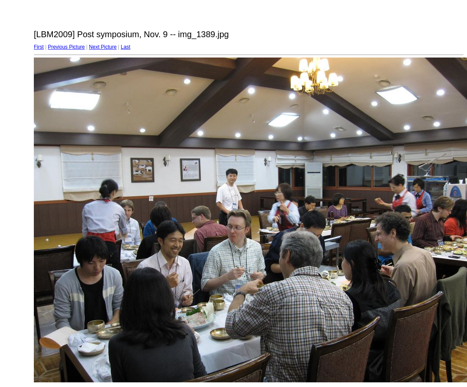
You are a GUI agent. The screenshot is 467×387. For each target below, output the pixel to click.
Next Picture (102, 47)
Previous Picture (66, 47)
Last (125, 47)
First (39, 47)
